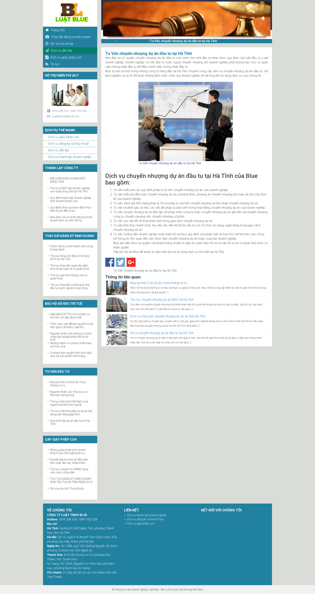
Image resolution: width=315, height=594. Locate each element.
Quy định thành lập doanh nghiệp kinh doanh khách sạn (70, 199)
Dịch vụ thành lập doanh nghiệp (69, 157)
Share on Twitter (120, 262)
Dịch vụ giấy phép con (63, 137)
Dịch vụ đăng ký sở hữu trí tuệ (68, 144)
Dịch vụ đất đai (58, 150)
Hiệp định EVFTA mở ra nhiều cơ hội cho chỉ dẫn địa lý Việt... (70, 316)
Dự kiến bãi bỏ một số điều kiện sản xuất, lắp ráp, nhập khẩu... (69, 461)
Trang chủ (108, 41)
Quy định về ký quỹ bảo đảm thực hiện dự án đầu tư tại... (70, 209)
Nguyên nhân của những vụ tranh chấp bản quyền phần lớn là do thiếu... (71, 337)
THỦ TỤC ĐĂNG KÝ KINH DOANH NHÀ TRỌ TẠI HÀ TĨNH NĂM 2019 (71, 480)
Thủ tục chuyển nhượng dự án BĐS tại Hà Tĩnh (162, 300)
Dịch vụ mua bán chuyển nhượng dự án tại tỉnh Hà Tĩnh (167, 316)
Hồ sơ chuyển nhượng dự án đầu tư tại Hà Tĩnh (162, 333)
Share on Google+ (131, 262)
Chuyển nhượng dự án (132, 41)
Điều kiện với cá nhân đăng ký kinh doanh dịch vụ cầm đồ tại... (71, 218)
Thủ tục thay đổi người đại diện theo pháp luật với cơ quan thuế (69, 267)
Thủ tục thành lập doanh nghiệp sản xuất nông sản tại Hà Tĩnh (70, 190)
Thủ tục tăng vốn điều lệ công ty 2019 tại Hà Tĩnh (70, 257)
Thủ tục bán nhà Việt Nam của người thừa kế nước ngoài (69, 403)
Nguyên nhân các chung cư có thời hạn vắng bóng (69, 393)
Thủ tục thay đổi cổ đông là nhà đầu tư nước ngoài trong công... (69, 286)
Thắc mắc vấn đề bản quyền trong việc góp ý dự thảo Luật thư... (71, 325)
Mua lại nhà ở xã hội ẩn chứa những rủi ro (158, 283)
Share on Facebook (109, 262)
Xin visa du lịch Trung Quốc (67, 488)
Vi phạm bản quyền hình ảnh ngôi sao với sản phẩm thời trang (71, 354)
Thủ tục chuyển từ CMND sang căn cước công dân (69, 471)
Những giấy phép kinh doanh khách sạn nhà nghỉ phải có (68, 451)
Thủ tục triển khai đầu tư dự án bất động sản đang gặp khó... (71, 412)
